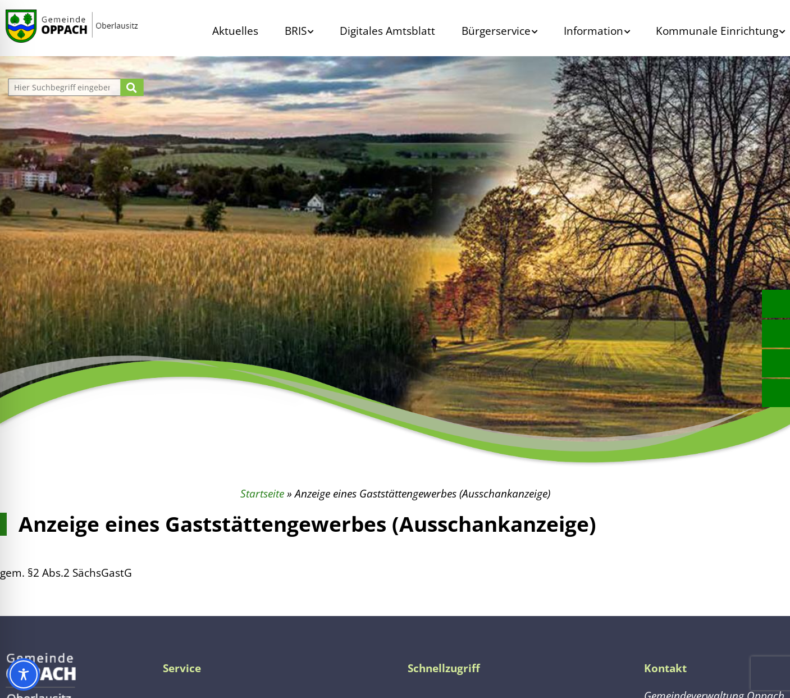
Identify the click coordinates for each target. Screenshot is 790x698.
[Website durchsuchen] (66, 87)
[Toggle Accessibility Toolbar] (23, 674)
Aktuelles (235, 31)
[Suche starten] (131, 87)
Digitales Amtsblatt (387, 31)
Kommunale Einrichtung (717, 31)
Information (593, 31)
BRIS (296, 31)
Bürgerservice (496, 31)
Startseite (262, 493)
